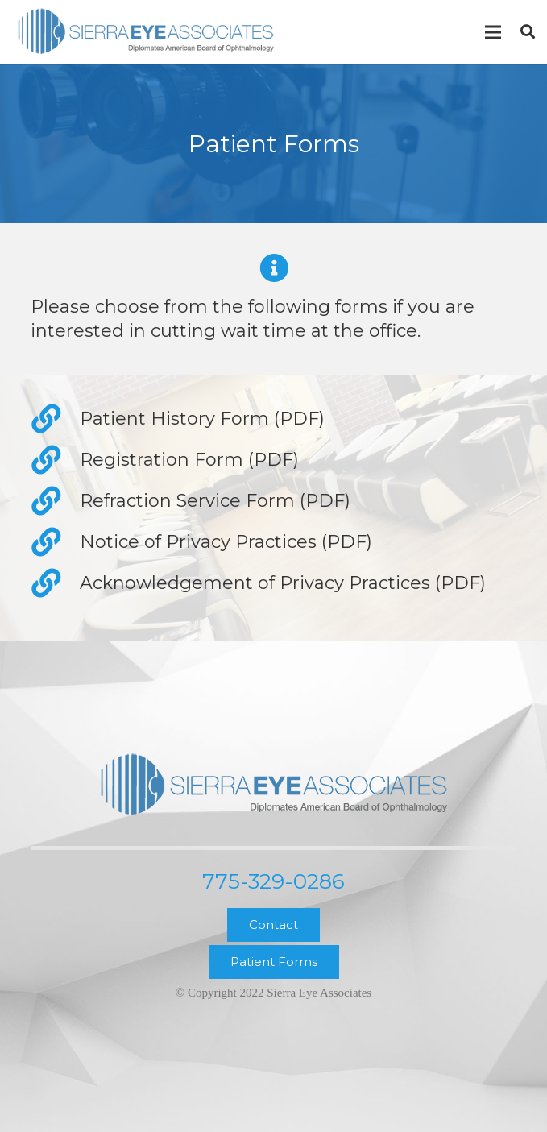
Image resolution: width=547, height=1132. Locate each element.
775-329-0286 (273, 881)
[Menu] (493, 32)
